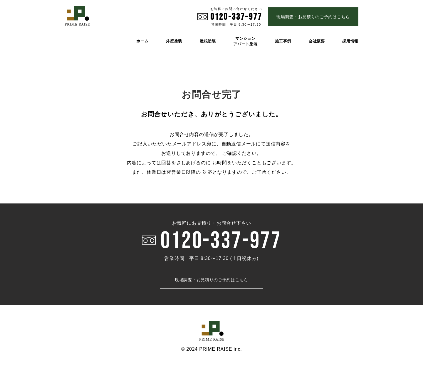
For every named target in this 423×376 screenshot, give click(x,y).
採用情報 (350, 41)
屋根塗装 (208, 41)
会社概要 (317, 41)
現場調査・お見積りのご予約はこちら (313, 16)
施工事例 (283, 41)
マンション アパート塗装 (245, 41)
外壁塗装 (174, 41)
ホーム (142, 41)
